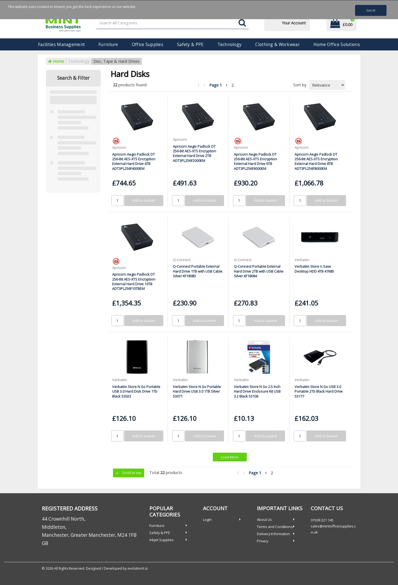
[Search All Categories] (172, 23)
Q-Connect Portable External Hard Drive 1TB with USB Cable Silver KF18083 (197, 271)
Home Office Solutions (336, 44)
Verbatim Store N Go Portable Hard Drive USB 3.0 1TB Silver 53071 (197, 391)
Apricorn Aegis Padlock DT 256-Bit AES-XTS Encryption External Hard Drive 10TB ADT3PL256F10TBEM (133, 281)
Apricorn (119, 147)
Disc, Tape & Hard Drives (117, 61)
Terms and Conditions (275, 526)
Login (207, 519)
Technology (229, 44)
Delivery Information (273, 533)
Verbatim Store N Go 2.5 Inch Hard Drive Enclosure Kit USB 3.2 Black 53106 (257, 391)
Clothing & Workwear (277, 44)
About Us (264, 519)
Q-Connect (181, 259)
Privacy (262, 540)
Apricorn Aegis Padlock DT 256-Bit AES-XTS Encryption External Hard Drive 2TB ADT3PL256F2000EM (194, 153)
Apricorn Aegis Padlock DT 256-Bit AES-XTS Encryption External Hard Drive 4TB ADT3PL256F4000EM (133, 161)
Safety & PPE (190, 44)
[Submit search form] (242, 23)
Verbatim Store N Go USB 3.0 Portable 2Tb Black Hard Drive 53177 (319, 391)
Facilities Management (61, 44)
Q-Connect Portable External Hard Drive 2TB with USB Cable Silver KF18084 (258, 271)
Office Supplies (147, 44)
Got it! (370, 10)
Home (56, 61)
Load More (230, 457)
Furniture (108, 44)
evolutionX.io (137, 568)
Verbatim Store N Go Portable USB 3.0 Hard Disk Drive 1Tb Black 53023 (136, 391)
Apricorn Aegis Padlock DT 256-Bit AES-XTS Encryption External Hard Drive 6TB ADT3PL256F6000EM (255, 161)
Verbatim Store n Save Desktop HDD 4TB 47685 (314, 268)
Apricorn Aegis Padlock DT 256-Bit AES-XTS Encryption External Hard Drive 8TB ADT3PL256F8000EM (316, 161)
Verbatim (302, 259)
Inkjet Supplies (161, 539)
